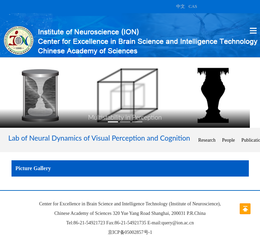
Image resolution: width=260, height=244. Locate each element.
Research (206, 140)
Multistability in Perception (125, 117)
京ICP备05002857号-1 (130, 232)
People (228, 140)
